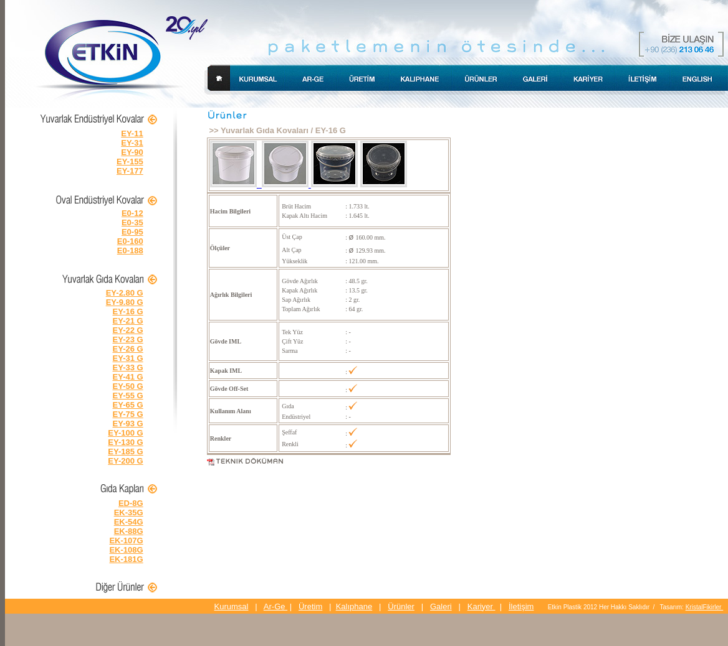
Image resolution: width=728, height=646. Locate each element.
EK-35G (128, 512)
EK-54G (128, 522)
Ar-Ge (275, 606)
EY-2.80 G (124, 292)
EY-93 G (128, 423)
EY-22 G (128, 330)
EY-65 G (128, 405)
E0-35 (132, 222)
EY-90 (132, 152)
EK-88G (128, 531)
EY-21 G (128, 320)
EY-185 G (125, 451)
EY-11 (132, 133)
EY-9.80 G (124, 302)
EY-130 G (125, 442)
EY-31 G (128, 358)
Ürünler (401, 606)
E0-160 (130, 241)
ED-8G (130, 503)
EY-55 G (128, 395)
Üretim (310, 606)
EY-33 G (128, 367)
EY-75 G (128, 414)
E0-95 (132, 231)
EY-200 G (125, 461)
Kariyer (481, 606)
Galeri (441, 606)
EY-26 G (128, 348)
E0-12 (132, 213)
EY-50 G (128, 386)
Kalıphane (354, 606)
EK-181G (126, 559)
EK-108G (126, 550)
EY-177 (130, 171)
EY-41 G (128, 377)
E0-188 (130, 250)
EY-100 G (125, 433)
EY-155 (130, 161)
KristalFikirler (705, 607)
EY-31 (132, 142)
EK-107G (126, 540)
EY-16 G (128, 311)
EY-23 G (128, 339)
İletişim (521, 606)
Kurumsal (231, 606)
